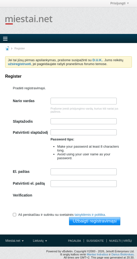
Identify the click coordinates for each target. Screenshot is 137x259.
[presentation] (90, 202)
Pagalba (74, 240)
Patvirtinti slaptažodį (30, 132)
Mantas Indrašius (97, 254)
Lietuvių (40, 241)
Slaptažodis (23, 121)
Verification (22, 195)
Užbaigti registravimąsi (94, 221)
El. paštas (21, 171)
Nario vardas (24, 101)
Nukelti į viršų (120, 240)
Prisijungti (119, 3)
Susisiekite (95, 240)
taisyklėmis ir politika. (90, 215)
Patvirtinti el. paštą (29, 183)
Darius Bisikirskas (122, 254)
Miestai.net (14, 241)
